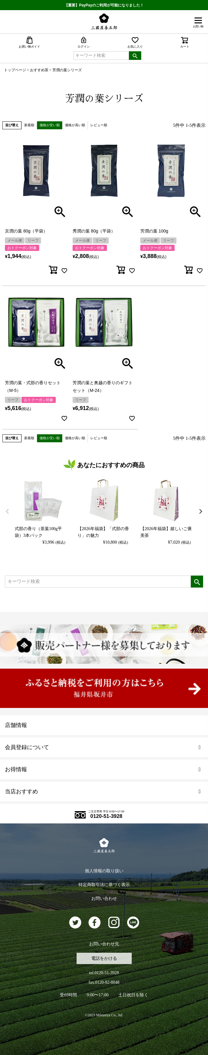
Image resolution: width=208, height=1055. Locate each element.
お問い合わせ (104, 898)
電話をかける (104, 958)
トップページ (15, 70)
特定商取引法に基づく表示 (104, 884)
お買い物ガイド (29, 42)
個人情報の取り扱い (104, 871)
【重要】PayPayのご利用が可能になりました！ (104, 5)
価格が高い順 (75, 125)
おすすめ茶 (39, 70)
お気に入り (135, 42)
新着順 (29, 125)
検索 (135, 55)
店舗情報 (16, 725)
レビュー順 (98, 125)
